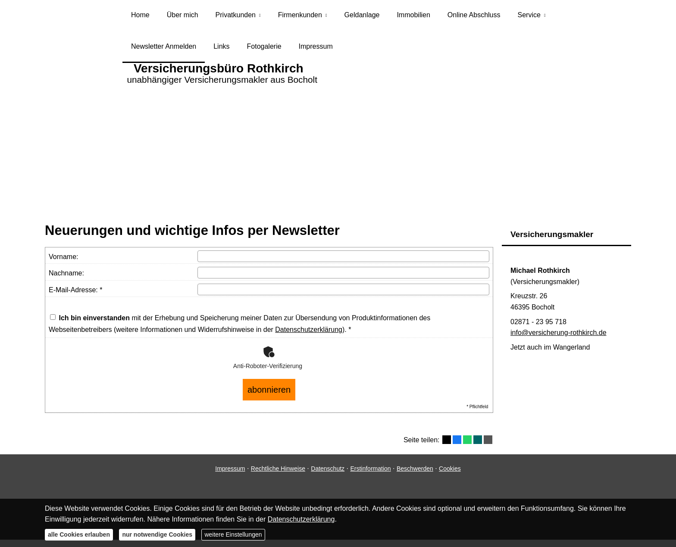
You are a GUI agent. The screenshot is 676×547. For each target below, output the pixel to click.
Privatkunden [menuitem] (236, 16)
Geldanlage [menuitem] (362, 16)
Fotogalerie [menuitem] (264, 51)
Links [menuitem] (221, 51)
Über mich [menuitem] (182, 16)
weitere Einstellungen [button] (233, 534)
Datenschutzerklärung (308, 335)
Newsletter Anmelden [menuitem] (163, 51)
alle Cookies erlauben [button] (79, 534)
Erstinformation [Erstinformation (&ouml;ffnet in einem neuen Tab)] (370, 469)
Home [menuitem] (140, 16)
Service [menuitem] (529, 16)
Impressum (230, 469)
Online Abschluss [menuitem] (474, 16)
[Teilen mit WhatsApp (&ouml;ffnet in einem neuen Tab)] (467, 440)
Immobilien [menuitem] (413, 16)
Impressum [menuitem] (316, 51)
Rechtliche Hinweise (278, 469)
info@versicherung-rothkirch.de (558, 338)
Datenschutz (327, 469)
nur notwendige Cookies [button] (157, 534)
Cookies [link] (450, 469)
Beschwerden (415, 469)
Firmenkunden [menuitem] (300, 16)
